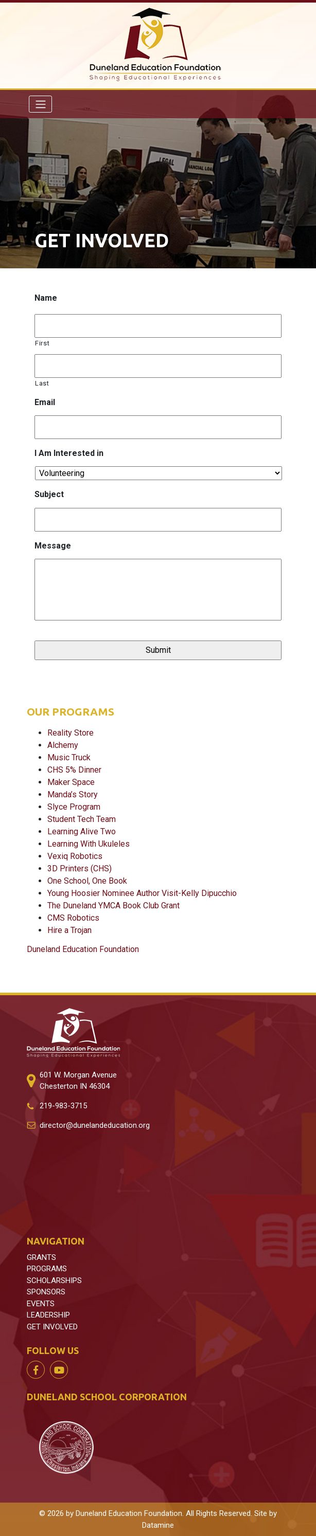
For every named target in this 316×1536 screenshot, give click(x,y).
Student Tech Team (81, 819)
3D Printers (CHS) (79, 868)
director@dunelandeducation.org (95, 1125)
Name (45, 298)
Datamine (158, 1525)
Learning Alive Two (81, 831)
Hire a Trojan (69, 930)
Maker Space (71, 782)
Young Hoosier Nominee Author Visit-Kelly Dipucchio (142, 893)
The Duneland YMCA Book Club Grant (113, 905)
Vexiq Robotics (74, 856)
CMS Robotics (73, 918)
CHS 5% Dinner (74, 770)
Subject (49, 494)
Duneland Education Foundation (83, 949)
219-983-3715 (63, 1105)
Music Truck (69, 757)
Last (42, 383)
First (42, 343)
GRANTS (41, 1257)
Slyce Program (73, 807)
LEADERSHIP (48, 1315)
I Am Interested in (68, 453)
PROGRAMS (47, 1268)
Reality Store (70, 733)
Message (52, 546)
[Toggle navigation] (40, 104)
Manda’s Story (72, 794)
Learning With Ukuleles (88, 844)
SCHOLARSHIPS (54, 1280)
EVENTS (41, 1303)
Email (44, 402)
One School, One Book (87, 881)
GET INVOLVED (52, 1326)
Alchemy (62, 745)
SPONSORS (46, 1291)
